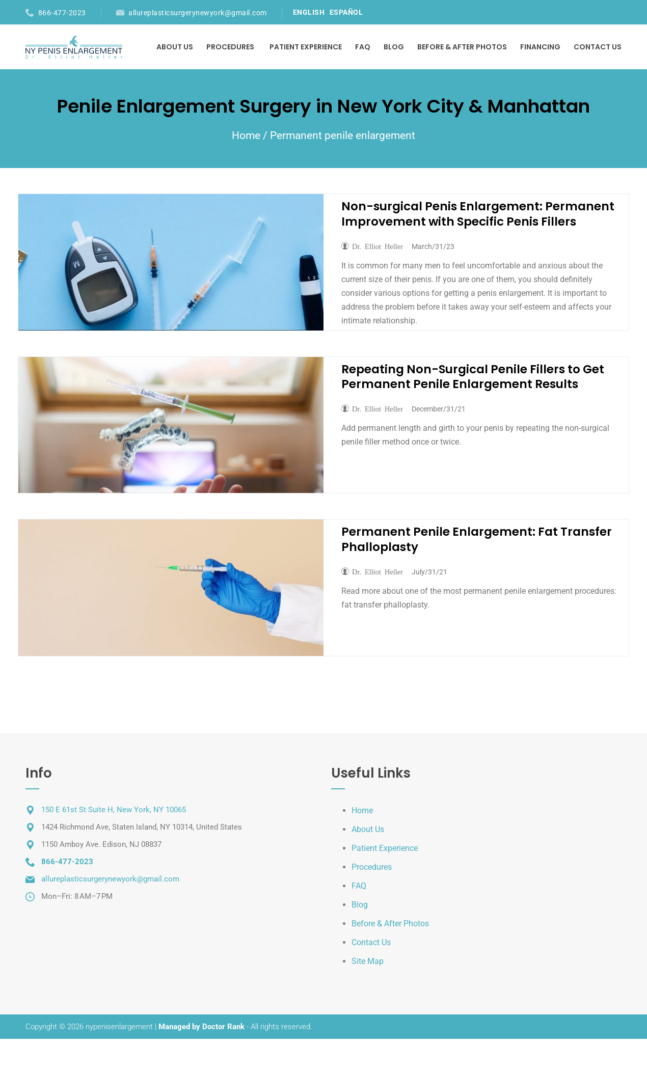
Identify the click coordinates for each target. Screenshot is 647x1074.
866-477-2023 (62, 13)
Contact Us (598, 47)
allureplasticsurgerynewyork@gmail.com (197, 13)
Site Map (368, 961)
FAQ (362, 47)
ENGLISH (309, 12)
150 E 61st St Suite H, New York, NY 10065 (113, 809)
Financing (540, 47)
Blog (394, 47)
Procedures (230, 47)
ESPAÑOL (346, 12)
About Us (174, 47)
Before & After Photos (462, 47)
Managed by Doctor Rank (201, 1026)
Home (246, 135)
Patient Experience (305, 47)
